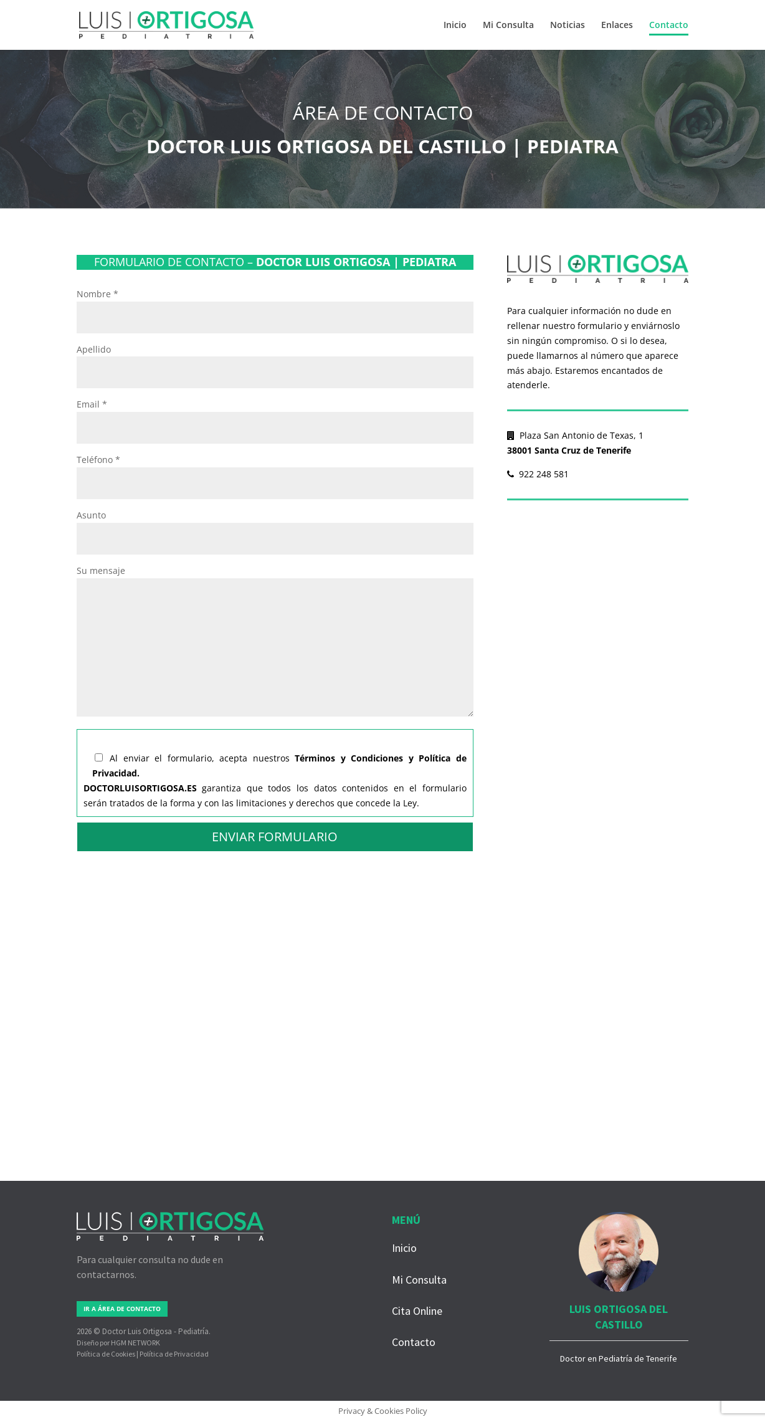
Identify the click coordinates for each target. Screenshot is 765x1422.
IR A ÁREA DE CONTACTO (122, 1308)
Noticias (567, 26)
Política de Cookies (106, 1353)
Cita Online (417, 1311)
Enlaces (617, 26)
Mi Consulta (508, 26)
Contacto (668, 26)
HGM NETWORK (135, 1342)
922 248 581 (538, 474)
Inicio (455, 26)
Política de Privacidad (174, 1353)
